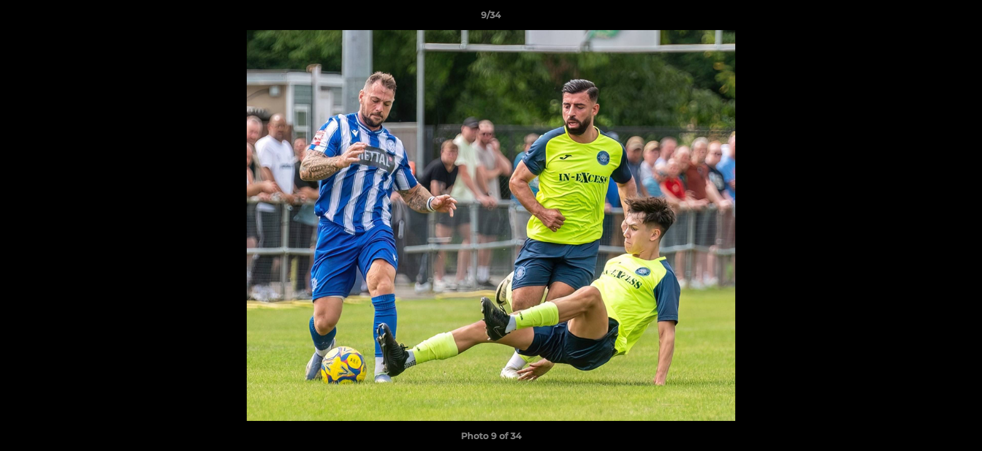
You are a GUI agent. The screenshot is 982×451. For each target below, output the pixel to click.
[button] (959, 18)
